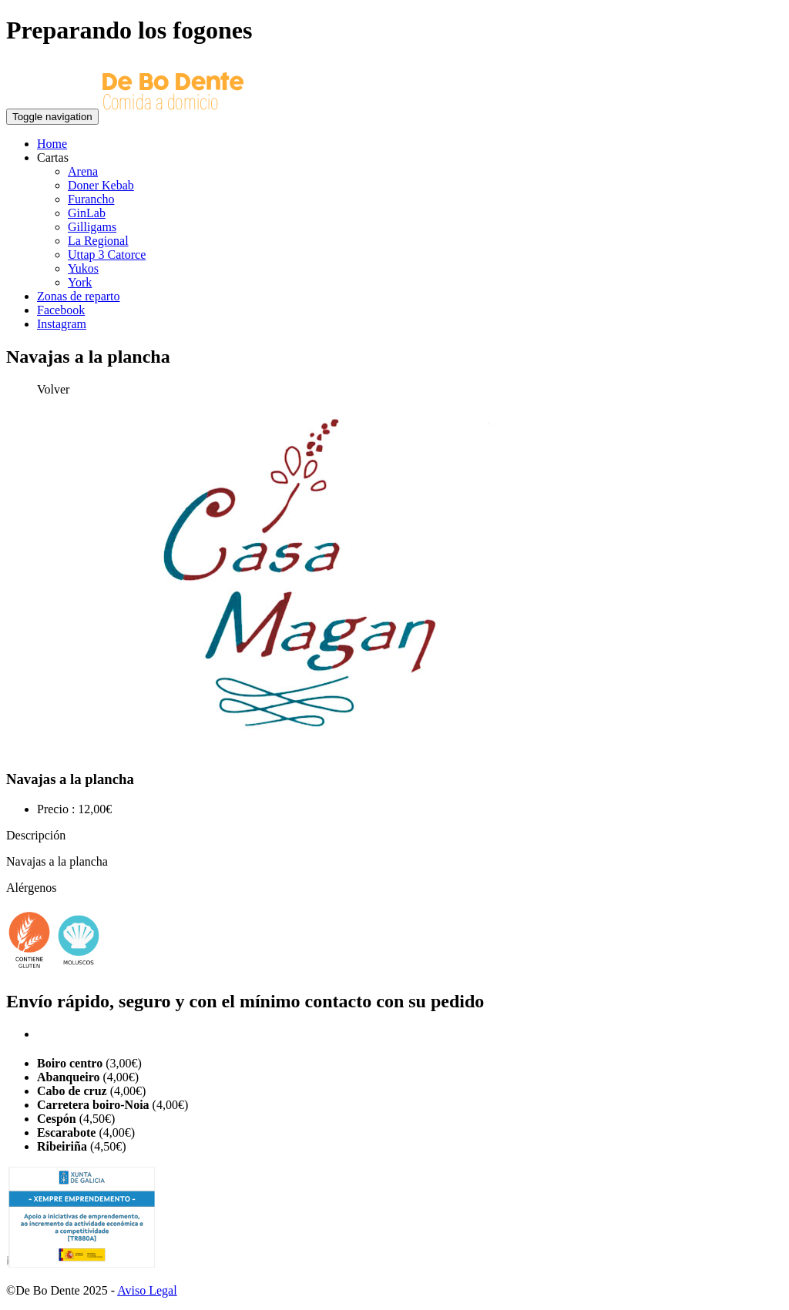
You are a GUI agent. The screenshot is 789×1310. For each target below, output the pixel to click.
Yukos (83, 268)
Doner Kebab (101, 185)
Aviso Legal (146, 1290)
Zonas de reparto (78, 296)
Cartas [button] (53, 157)
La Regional (98, 240)
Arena (83, 171)
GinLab (87, 212)
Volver (53, 389)
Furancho (91, 199)
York (80, 282)
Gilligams (92, 226)
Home (52, 143)
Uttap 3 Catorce (107, 254)
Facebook (61, 310)
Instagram (61, 323)
